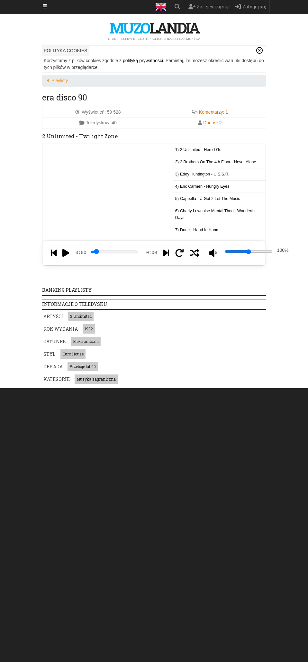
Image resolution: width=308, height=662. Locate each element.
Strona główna (59, 395)
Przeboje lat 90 (82, 366)
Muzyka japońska (105, 551)
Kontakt (206, 409)
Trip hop (181, 503)
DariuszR (212, 122)
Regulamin (177, 409)
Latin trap (233, 503)
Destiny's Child (155, 598)
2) (215, 162)
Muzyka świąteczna (95, 562)
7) (196, 230)
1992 (89, 328)
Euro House (73, 353)
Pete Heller (113, 609)
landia (154, 28)
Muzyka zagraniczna (96, 379)
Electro (160, 503)
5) (207, 198)
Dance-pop (54, 514)
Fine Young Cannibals (115, 598)
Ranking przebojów (139, 395)
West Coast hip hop (109, 503)
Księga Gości (263, 395)
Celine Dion (78, 598)
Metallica (52, 598)
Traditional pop (85, 514)
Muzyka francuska (197, 551)
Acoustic (77, 503)
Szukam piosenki (221, 395)
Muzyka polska (58, 562)
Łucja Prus (185, 598)
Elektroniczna (86, 341)
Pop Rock (53, 503)
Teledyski (96, 395)
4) (202, 186)
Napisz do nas (67, 466)
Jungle (140, 503)
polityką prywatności (143, 60)
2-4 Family (87, 609)
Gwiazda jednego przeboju (150, 551)
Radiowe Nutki (57, 609)
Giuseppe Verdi (215, 598)
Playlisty (182, 395)
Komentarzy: (213, 112)
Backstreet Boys (145, 609)
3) (202, 174)
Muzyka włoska (234, 551)
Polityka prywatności (129, 409)
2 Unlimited (81, 316)
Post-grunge (206, 503)
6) (216, 214)
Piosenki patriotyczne (63, 551)
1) (198, 149)
